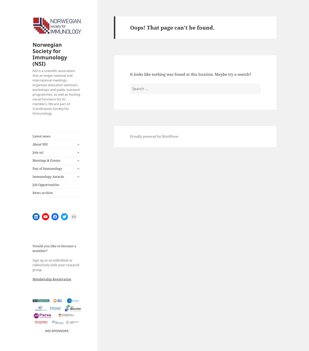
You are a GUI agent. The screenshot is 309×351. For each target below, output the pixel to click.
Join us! (38, 152)
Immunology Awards (48, 177)
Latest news (41, 136)
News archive (43, 193)
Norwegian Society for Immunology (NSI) (50, 54)
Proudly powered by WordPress (154, 136)
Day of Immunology (47, 168)
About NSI (40, 144)
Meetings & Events (46, 160)
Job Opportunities (46, 185)
